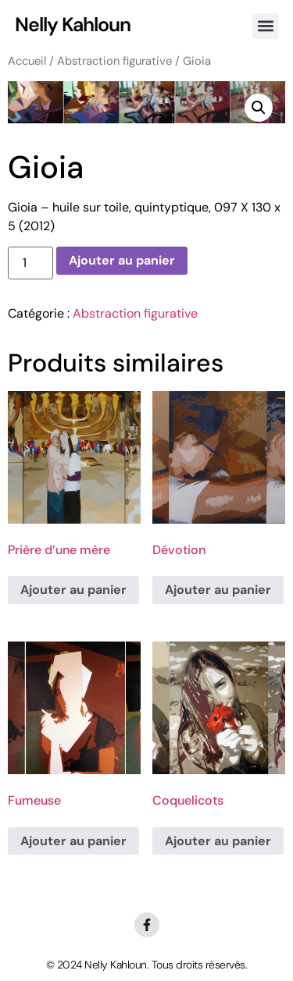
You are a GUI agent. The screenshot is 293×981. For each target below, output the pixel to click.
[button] (265, 26)
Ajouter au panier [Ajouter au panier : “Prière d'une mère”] (73, 589)
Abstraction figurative (114, 61)
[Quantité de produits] (30, 263)
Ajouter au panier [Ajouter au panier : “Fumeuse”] (73, 841)
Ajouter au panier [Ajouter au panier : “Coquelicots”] (218, 841)
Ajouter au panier (122, 260)
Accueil (27, 61)
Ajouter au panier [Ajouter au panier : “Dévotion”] (218, 589)
